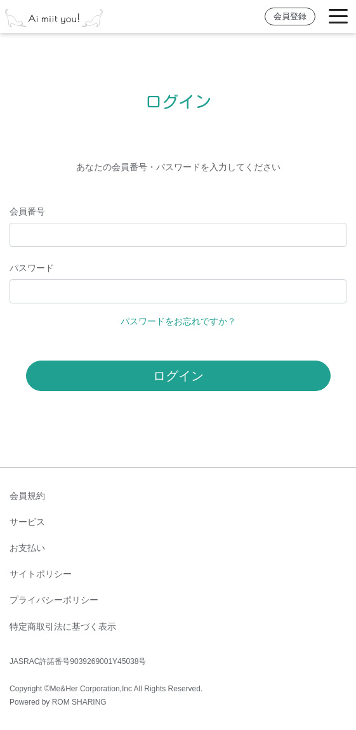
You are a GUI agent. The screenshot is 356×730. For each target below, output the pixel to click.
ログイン (178, 376)
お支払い (27, 548)
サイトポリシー (41, 574)
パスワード (32, 268)
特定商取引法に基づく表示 (63, 626)
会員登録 (290, 16)
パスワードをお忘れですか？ (178, 321)
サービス (27, 522)
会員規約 (27, 496)
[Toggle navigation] (338, 17)
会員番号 (27, 211)
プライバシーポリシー (54, 600)
